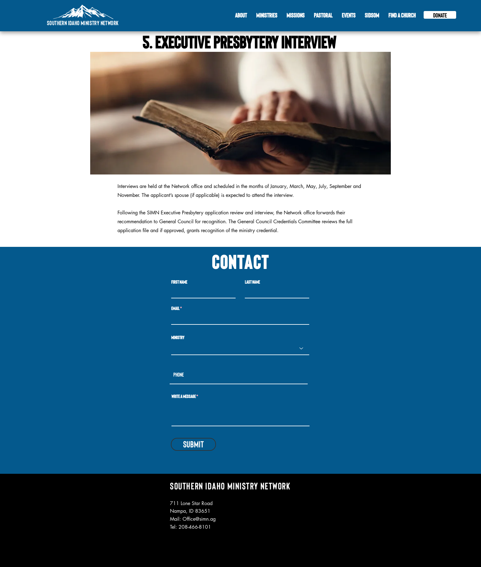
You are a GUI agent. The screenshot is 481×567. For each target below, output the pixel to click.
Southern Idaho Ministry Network (82, 22)
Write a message (183, 396)
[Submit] (193, 444)
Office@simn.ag (199, 519)
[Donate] (439, 15)
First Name (179, 282)
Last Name (252, 282)
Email (175, 308)
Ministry (177, 337)
